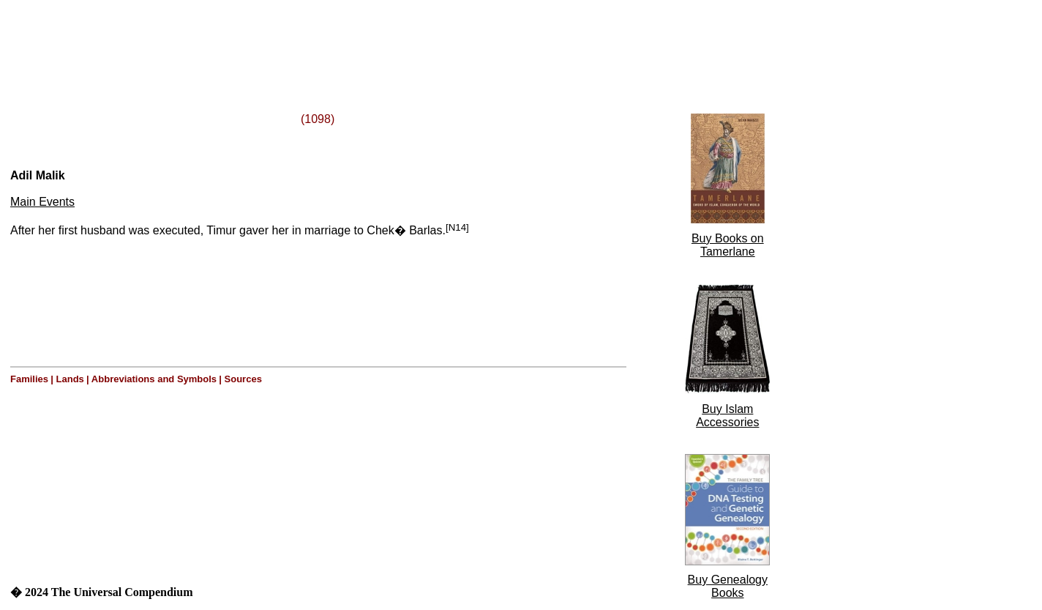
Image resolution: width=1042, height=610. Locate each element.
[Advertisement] (189, 39)
